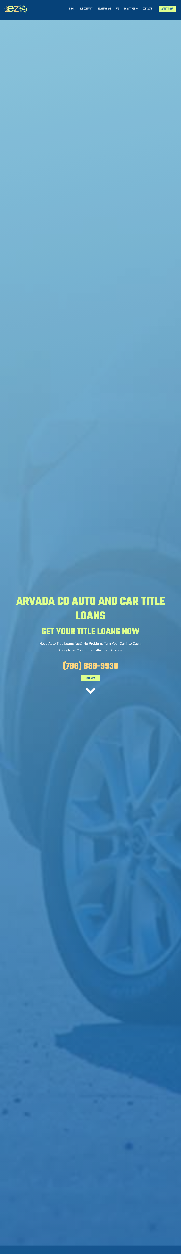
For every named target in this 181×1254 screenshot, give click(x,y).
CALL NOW (90, 678)
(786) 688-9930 (90, 666)
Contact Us (148, 9)
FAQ (117, 9)
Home (72, 9)
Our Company (86, 9)
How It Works (104, 9)
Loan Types (129, 9)
